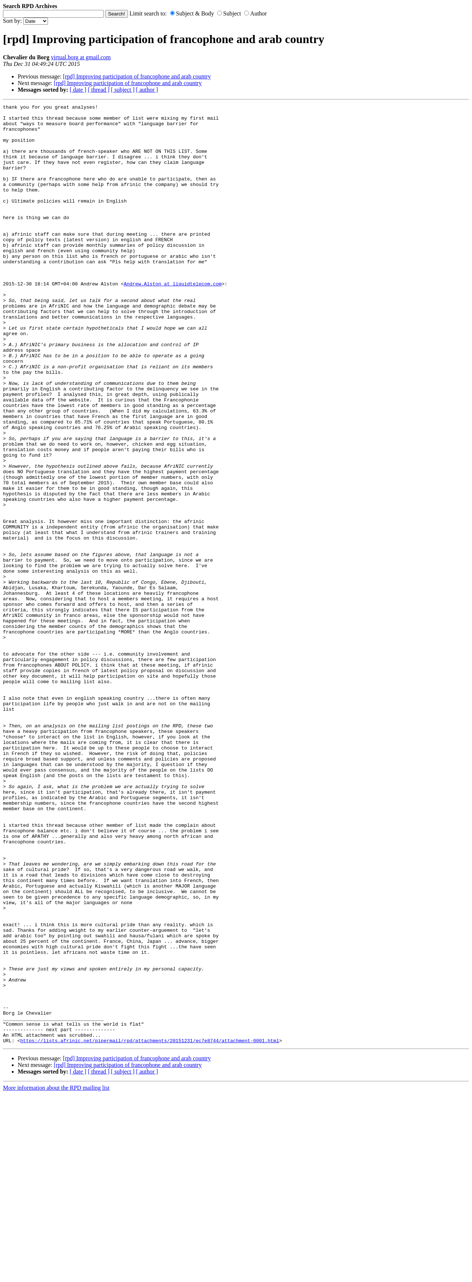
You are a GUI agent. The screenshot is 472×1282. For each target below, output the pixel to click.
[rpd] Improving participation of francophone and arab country (137, 76)
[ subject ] (123, 90)
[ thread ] (99, 90)
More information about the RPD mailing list (56, 1275)
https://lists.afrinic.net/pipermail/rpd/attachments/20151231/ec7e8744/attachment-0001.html (149, 1228)
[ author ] (147, 90)
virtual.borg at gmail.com (81, 57)
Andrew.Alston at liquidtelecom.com (173, 320)
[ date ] (78, 90)
